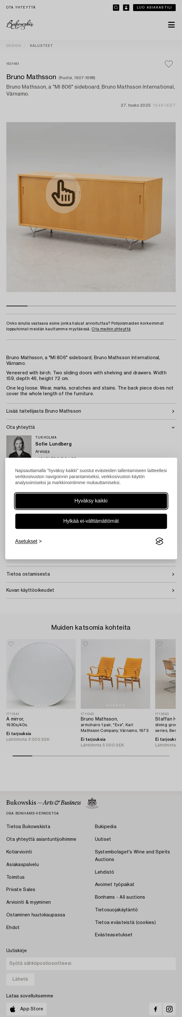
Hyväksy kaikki (91, 500)
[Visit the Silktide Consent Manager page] (159, 541)
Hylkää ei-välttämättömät (91, 521)
